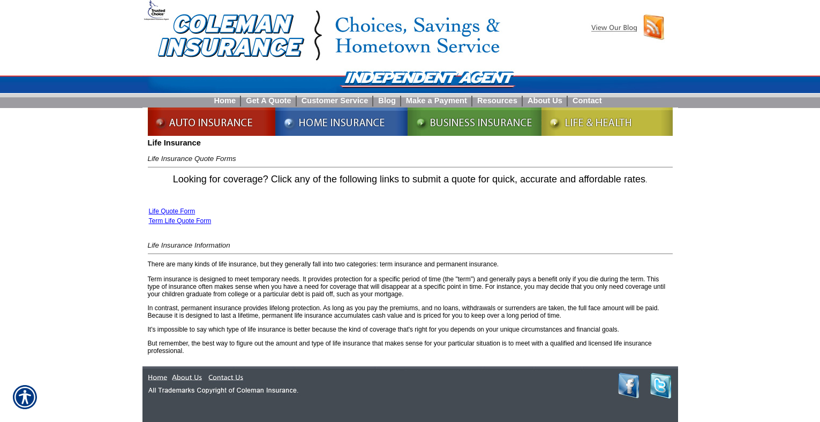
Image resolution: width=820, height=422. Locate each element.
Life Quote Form (172, 211)
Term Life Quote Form (180, 221)
